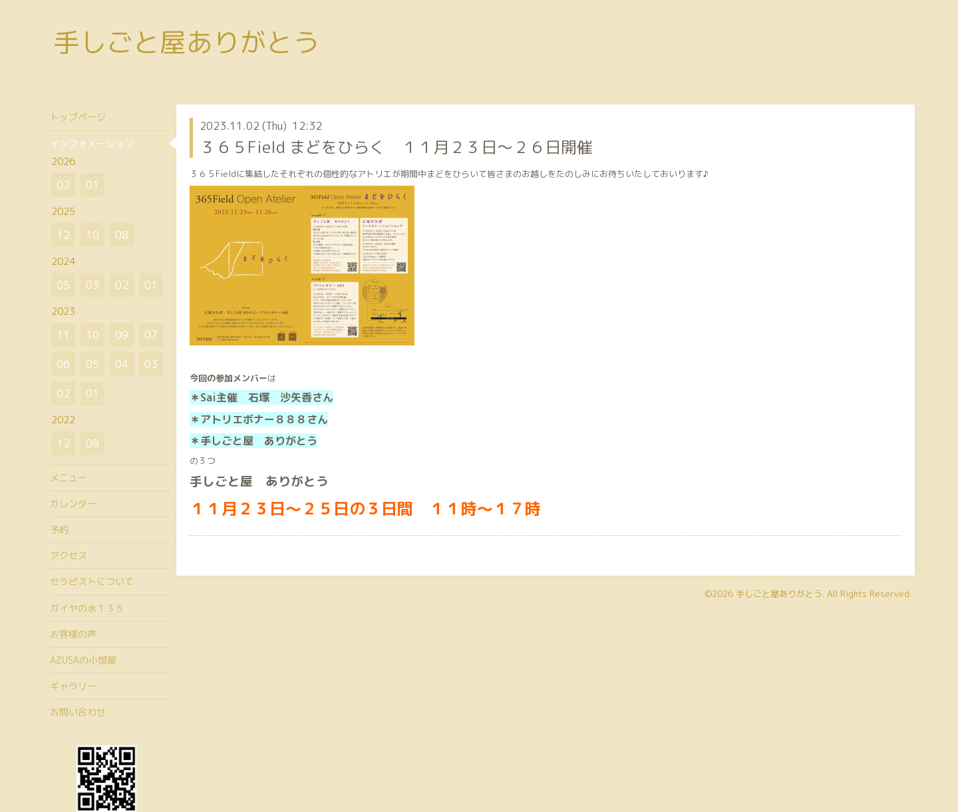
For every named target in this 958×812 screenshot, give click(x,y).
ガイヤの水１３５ (87, 608)
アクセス (68, 555)
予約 (59, 529)
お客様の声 (73, 634)
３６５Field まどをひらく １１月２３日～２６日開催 (396, 147)
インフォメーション (92, 143)
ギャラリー (73, 686)
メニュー (68, 477)
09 (121, 334)
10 (92, 235)
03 (92, 285)
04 (121, 364)
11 (63, 334)
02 (63, 185)
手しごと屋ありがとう (186, 42)
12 (63, 235)
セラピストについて (92, 581)
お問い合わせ (78, 712)
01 (92, 185)
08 (121, 235)
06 (63, 364)
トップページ (78, 116)
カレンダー (73, 503)
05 (63, 285)
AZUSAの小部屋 (83, 660)
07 (151, 334)
